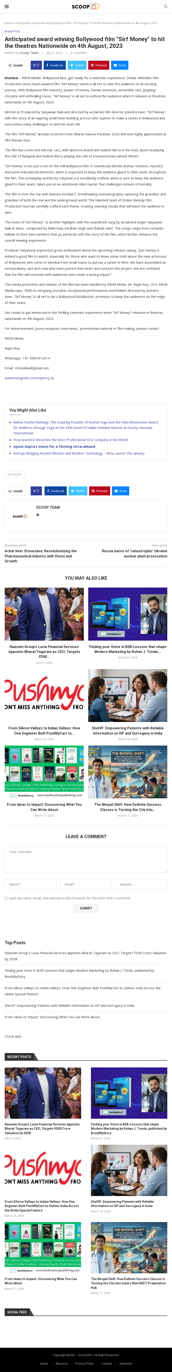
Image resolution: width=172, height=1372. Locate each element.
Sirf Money (15, 474)
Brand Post (12, 31)
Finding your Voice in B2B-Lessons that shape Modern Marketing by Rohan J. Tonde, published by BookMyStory (129, 1129)
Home (9, 23)
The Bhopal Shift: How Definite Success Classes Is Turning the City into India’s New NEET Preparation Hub (128, 1283)
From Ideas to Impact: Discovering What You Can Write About (52, 1017)
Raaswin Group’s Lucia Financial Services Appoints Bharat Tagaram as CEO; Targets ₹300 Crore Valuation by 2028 (42, 1129)
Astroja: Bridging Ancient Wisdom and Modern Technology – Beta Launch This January (79, 453)
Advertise (125, 1363)
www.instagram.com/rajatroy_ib (29, 378)
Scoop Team (29, 53)
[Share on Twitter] (77, 65)
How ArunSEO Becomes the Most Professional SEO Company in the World (70, 439)
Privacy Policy (84, 1363)
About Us (62, 1363)
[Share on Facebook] (55, 65)
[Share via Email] (119, 65)
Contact (106, 1363)
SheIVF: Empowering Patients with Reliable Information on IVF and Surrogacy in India (69, 1005)
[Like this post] (37, 65)
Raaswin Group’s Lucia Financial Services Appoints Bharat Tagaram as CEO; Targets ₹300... (44, 652)
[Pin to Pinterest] (98, 65)
